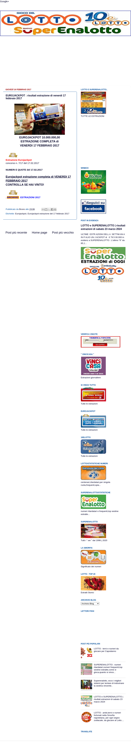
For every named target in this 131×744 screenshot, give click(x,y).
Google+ (4, 1)
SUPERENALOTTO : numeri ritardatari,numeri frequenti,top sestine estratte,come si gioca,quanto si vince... (108, 668)
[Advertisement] (65, 63)
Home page (39, 232)
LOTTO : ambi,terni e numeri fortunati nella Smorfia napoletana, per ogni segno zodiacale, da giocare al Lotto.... (109, 717)
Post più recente (16, 232)
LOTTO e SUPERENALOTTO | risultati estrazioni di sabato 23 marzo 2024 (108, 699)
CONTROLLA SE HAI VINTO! (25, 184)
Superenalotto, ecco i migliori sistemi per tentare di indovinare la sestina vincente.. (109, 683)
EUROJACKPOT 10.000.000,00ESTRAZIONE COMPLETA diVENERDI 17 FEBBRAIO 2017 (39, 141)
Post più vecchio (63, 232)
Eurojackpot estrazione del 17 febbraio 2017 (48, 213)
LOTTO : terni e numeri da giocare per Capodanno (106, 649)
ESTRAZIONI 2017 (30, 197)
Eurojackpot (20, 213)
